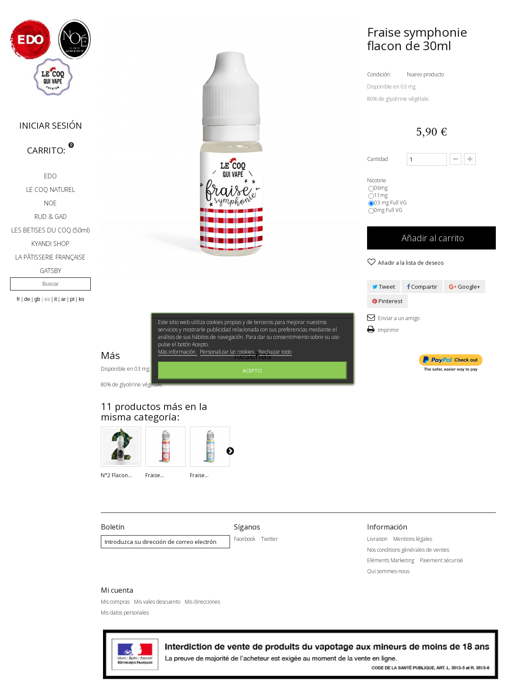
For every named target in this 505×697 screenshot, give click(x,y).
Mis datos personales (125, 616)
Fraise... (154, 475)
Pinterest (387, 301)
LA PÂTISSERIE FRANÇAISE (50, 257)
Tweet (383, 286)
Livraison (377, 539)
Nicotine (377, 180)
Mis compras (115, 605)
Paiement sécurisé (441, 560)
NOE (50, 203)
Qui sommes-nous (388, 571)
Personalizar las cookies (227, 351)
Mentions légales (412, 539)
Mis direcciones (202, 605)
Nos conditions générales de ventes (408, 550)
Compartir (422, 286)
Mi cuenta (117, 593)
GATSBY (50, 270)
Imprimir (388, 330)
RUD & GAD (50, 216)
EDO (50, 176)
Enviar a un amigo (398, 318)
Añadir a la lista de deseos (410, 262)
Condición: (379, 74)
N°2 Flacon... (116, 475)
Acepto (252, 370)
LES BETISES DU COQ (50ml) (50, 230)
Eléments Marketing (390, 560)
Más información (177, 351)
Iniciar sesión (50, 125)
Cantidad (377, 159)
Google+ (464, 286)
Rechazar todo (275, 351)
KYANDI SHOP (50, 243)
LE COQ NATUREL (50, 189)
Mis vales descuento (157, 605)
